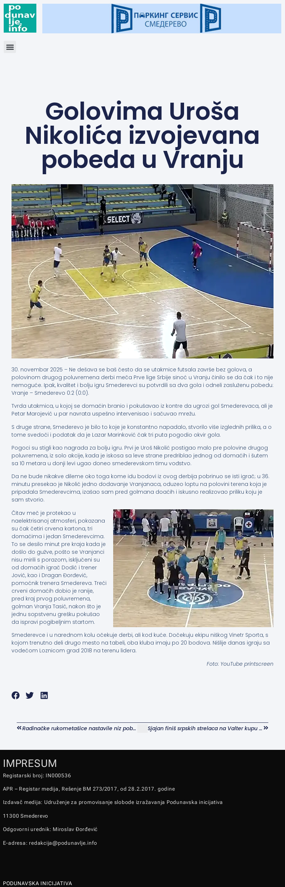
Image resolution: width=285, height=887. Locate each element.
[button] (10, 47)
